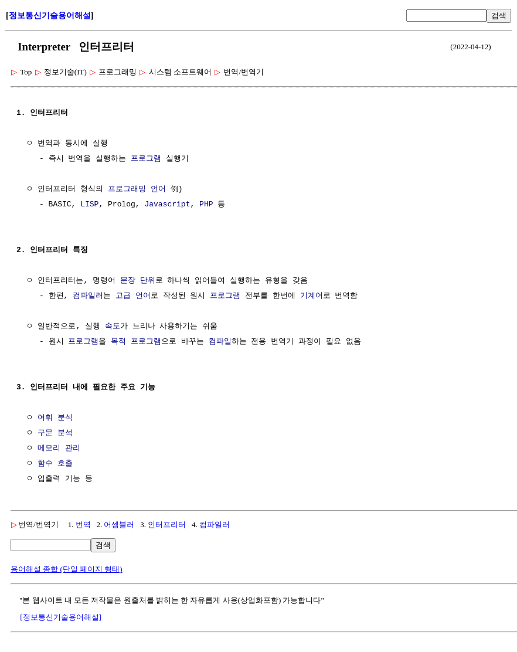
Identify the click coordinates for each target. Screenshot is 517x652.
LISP (89, 204)
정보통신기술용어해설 (50, 15)
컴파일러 (88, 296)
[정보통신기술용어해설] (60, 617)
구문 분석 (55, 433)
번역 (83, 524)
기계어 (311, 296)
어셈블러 (119, 524)
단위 (147, 281)
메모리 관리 (59, 448)
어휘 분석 (55, 418)
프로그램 (146, 159)
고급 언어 (133, 296)
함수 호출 (55, 464)
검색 (498, 15)
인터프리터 (167, 524)
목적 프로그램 (136, 342)
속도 (112, 326)
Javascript (167, 204)
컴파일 (220, 342)
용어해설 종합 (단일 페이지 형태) (67, 569)
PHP (206, 204)
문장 (127, 281)
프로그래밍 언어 (137, 189)
